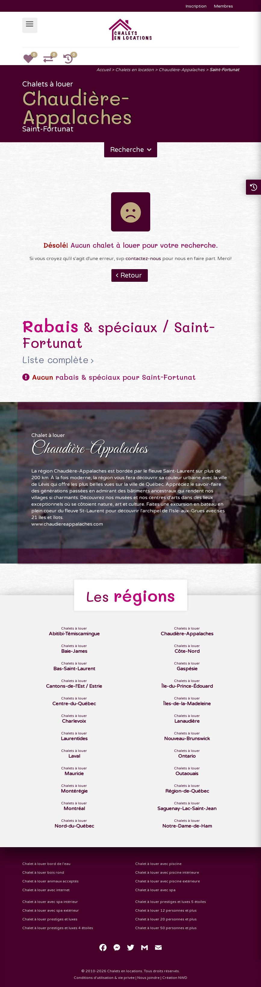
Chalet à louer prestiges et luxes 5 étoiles (170, 902)
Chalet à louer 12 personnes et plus (166, 910)
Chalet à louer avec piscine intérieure (167, 872)
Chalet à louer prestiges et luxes (49, 919)
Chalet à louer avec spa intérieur (50, 902)
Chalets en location (134, 69)
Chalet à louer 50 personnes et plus (166, 928)
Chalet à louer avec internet (46, 890)
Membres (223, 6)
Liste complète (55, 359)
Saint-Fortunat (224, 69)
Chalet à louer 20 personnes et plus (166, 919)
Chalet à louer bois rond (43, 872)
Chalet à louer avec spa (155, 890)
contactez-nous (143, 259)
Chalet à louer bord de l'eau (46, 864)
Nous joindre (148, 978)
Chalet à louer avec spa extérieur (50, 910)
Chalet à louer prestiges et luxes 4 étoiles (57, 928)
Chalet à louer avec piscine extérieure (167, 881)
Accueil (103, 69)
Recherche (131, 150)
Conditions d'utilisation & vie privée (104, 978)
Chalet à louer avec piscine (158, 864)
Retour (131, 275)
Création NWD (174, 978)
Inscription (196, 6)
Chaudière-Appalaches (182, 69)
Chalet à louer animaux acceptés (50, 881)
